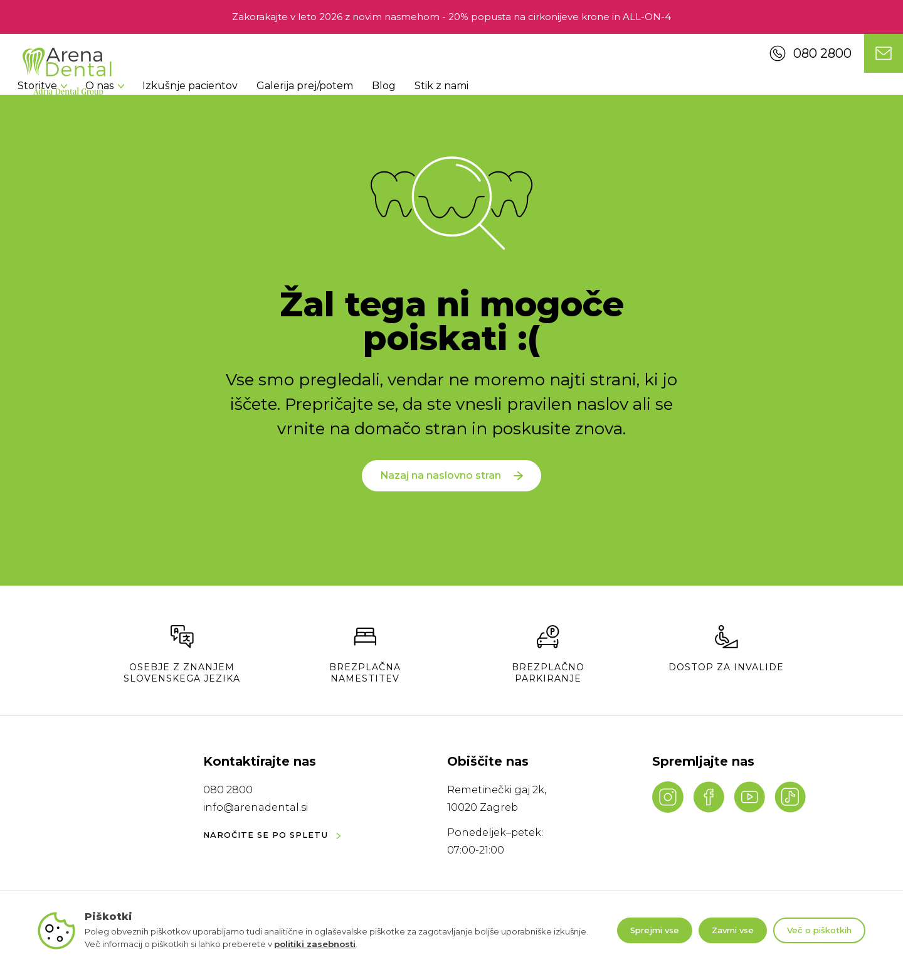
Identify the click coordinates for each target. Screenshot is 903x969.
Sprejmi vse (654, 930)
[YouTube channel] (749, 797)
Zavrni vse (733, 930)
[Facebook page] (708, 797)
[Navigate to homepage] (67, 72)
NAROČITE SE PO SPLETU (272, 835)
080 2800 (228, 790)
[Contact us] (883, 53)
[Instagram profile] (668, 797)
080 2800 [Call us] (810, 53)
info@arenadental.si (255, 807)
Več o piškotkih (819, 930)
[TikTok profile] (790, 797)
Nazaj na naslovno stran (451, 488)
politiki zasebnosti (315, 944)
